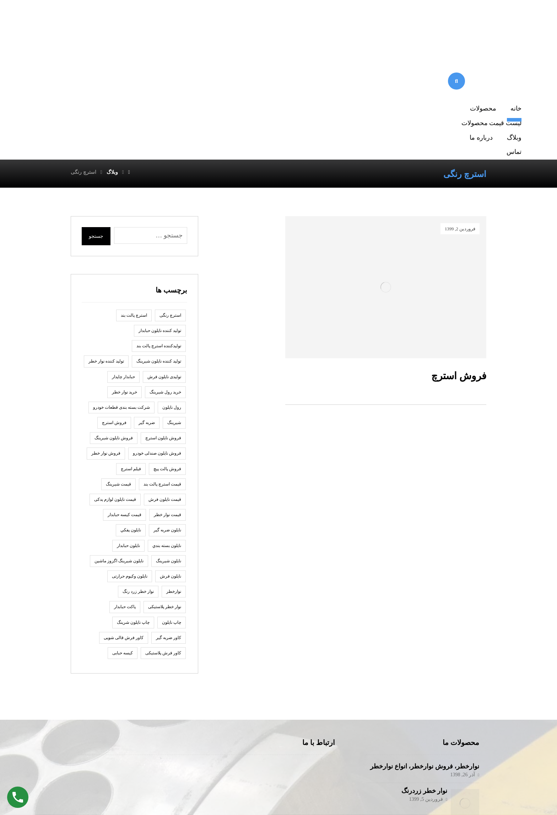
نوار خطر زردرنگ (421, 676)
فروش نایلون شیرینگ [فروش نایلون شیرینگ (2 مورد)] (113, 324)
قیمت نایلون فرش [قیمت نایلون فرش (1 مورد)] (164, 385)
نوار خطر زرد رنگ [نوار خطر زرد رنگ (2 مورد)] (138, 477)
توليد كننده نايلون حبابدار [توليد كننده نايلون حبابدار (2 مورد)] (160, 216)
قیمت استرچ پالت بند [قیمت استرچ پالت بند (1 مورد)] (162, 370)
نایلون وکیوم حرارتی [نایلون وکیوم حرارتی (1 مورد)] (129, 462)
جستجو (96, 122)
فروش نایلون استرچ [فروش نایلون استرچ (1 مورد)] (163, 324)
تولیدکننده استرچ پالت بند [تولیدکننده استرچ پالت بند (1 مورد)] (158, 232)
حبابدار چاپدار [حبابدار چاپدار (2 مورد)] (123, 262)
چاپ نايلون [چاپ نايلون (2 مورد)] (171, 508)
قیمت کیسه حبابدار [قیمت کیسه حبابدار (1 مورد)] (124, 400)
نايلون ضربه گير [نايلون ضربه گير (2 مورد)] (167, 416)
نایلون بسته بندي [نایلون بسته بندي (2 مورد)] (166, 431)
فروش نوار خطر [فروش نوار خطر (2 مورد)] (105, 339)
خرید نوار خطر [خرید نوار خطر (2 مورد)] (124, 278)
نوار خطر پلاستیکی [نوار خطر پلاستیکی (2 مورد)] (164, 492)
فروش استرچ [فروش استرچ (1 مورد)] (114, 308)
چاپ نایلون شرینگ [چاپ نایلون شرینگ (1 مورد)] (133, 508)
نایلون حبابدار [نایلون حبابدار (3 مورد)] (128, 431)
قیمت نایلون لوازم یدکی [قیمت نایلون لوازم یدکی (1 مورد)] (115, 385)
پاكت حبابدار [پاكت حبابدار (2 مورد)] (125, 492)
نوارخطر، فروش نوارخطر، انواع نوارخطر (424, 652)
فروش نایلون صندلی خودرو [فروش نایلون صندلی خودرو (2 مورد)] (157, 339)
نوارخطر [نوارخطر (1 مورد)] (173, 477)
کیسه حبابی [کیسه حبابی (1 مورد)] (122, 539)
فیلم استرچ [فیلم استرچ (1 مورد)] (131, 354)
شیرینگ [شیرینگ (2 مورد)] (174, 308)
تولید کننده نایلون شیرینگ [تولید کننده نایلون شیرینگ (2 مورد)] (158, 247)
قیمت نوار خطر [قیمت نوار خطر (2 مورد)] (167, 400)
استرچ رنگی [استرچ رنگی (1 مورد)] (170, 201)
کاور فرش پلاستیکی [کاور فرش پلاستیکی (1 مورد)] (163, 539)
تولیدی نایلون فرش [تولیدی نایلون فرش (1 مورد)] (164, 262)
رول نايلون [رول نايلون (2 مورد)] (171, 293)
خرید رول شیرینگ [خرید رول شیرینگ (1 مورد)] (165, 278)
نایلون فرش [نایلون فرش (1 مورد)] (170, 462)
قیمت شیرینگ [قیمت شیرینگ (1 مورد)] (118, 370)
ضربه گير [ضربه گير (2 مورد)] (147, 308)
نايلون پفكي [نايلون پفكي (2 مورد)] (130, 416)
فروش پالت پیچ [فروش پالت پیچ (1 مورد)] (167, 354)
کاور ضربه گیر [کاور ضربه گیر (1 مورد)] (168, 523)
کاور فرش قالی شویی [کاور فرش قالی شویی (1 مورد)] (124, 523)
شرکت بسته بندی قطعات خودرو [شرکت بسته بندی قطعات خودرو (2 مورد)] (121, 293)
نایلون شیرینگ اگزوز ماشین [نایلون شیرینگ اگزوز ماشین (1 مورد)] (119, 447)
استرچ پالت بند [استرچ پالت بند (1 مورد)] (134, 201)
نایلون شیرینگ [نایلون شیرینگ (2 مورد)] (168, 447)
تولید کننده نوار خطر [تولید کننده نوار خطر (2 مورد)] (106, 247)
